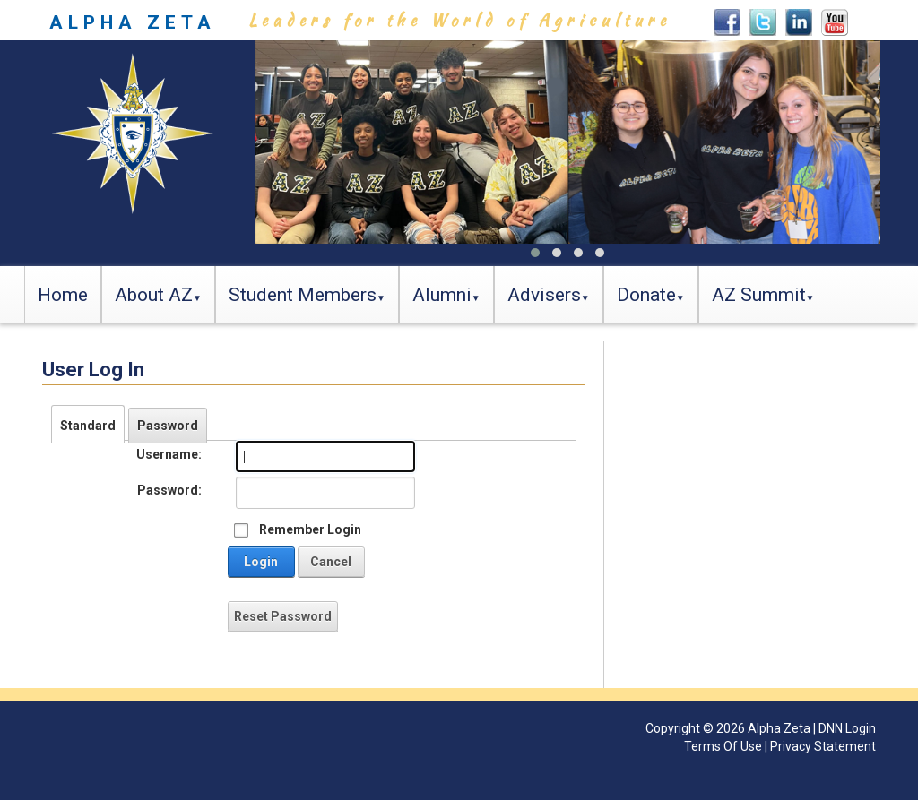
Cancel (330, 562)
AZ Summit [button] (759, 294)
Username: (169, 454)
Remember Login (310, 529)
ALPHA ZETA (132, 22)
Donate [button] (646, 294)
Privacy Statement (823, 746)
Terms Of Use (723, 746)
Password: (169, 490)
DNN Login (847, 728)
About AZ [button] (154, 294)
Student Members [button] (303, 294)
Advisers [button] (544, 294)
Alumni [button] (442, 294)
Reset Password (283, 616)
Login (261, 562)
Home (63, 294)
